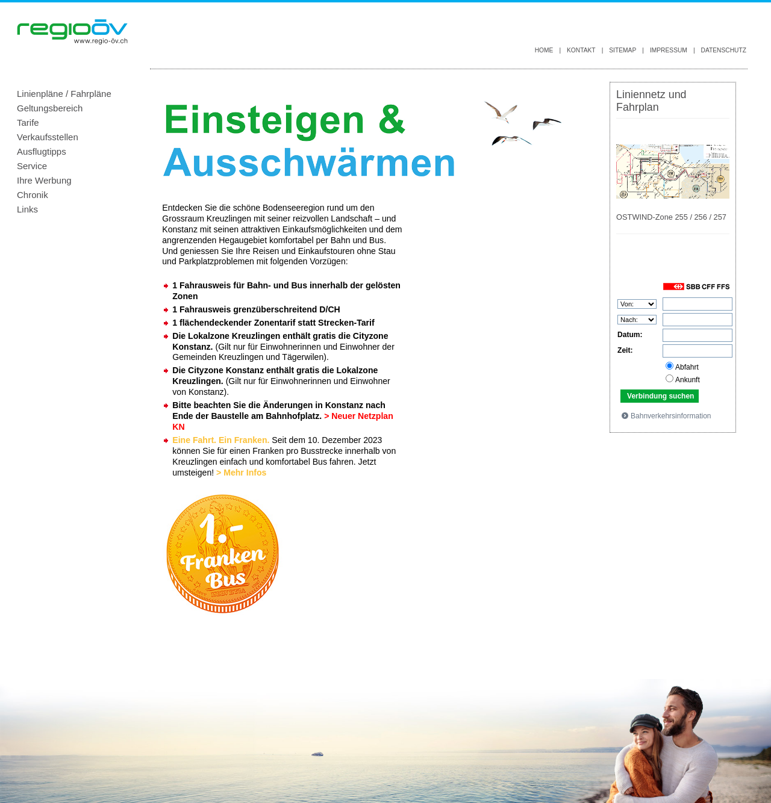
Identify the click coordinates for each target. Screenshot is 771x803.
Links (27, 209)
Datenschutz (723, 50)
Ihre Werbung (44, 180)
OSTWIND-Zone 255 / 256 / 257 (671, 217)
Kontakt (581, 50)
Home (544, 50)
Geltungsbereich (50, 108)
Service (32, 166)
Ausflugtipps (41, 151)
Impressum (668, 50)
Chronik (32, 195)
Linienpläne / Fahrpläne (64, 93)
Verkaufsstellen (47, 137)
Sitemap (622, 50)
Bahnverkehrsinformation (665, 415)
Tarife (28, 122)
